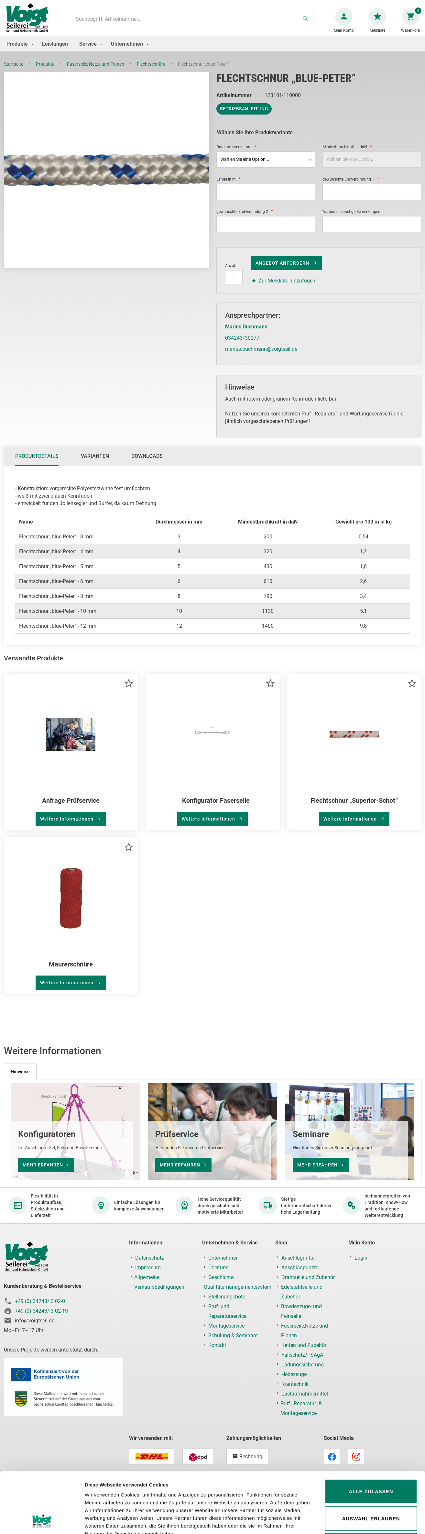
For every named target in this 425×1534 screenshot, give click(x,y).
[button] (128, 689)
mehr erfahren (43, 1165)
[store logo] (29, 22)
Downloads (147, 462)
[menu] (212, 50)
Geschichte (221, 1277)
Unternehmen (223, 1258)
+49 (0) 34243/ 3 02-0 (40, 1301)
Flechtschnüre (151, 70)
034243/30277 (242, 344)
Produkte (45, 70)
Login (360, 1258)
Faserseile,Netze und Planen (304, 1331)
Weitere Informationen (67, 825)
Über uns (218, 1267)
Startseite (14, 70)
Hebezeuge (294, 1374)
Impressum (148, 1267)
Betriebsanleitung (244, 115)
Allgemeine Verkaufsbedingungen (159, 1282)
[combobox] (192, 22)
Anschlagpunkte (299, 1267)
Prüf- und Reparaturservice (227, 1311)
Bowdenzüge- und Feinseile (301, 1311)
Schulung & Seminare (232, 1335)
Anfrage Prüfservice (71, 807)
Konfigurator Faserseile (216, 807)
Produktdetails (37, 462)
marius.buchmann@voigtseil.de (261, 355)
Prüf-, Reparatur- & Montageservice (301, 1408)
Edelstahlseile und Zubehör (301, 1292)
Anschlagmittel (298, 1258)
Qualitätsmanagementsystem (237, 1287)
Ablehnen (371, 1488)
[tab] (37, 462)
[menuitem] (18, 50)
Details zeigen (344, 1521)
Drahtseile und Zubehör (308, 1277)
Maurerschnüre (71, 971)
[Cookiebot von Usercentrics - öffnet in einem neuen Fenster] (42, 1521)
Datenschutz (149, 1258)
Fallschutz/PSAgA (302, 1355)
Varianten (95, 462)
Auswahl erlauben (371, 1461)
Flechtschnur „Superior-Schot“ (354, 807)
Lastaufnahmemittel (304, 1394)
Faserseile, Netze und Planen (96, 70)
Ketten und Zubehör (303, 1345)
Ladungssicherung (302, 1365)
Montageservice (226, 1326)
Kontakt (217, 1345)
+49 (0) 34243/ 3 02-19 (41, 1311)
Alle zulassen (371, 1434)
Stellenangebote (226, 1297)
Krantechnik (295, 1384)
